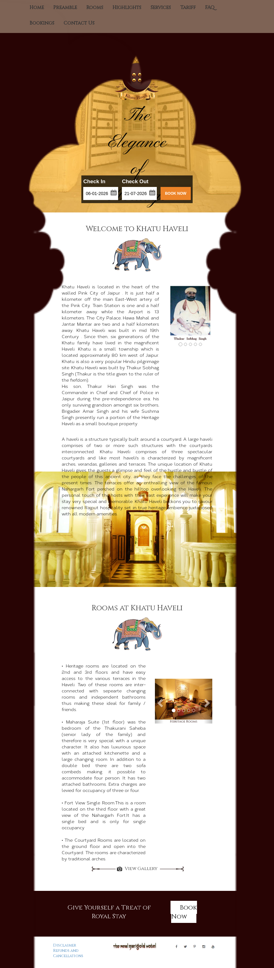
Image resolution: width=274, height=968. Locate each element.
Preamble (65, 7)
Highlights (127, 7)
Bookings (42, 23)
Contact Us (79, 23)
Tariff (188, 7)
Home (37, 7)
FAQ (209, 7)
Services (161, 7)
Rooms (94, 7)
